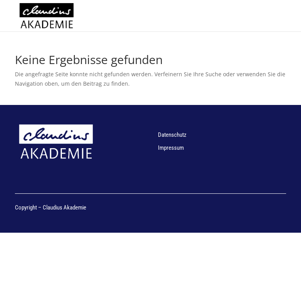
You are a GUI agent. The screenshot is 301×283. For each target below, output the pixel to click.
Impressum (171, 147)
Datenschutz (172, 134)
